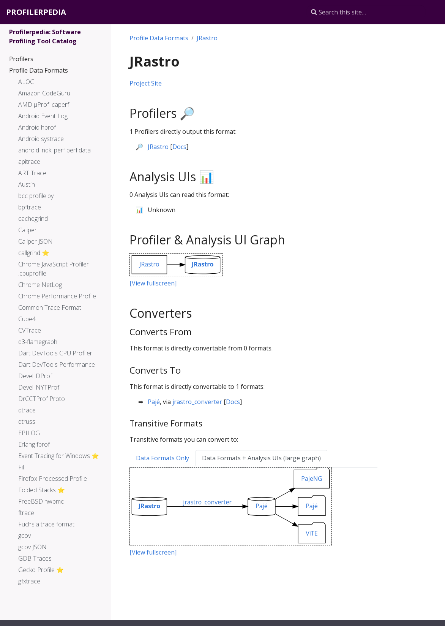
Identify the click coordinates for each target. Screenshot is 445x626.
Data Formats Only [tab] (162, 458)
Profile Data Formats (158, 38)
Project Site (145, 83)
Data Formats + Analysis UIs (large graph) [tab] (261, 458)
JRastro (207, 38)
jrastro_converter (197, 402)
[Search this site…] (366, 12)
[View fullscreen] (153, 283)
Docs (179, 147)
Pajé (154, 402)
